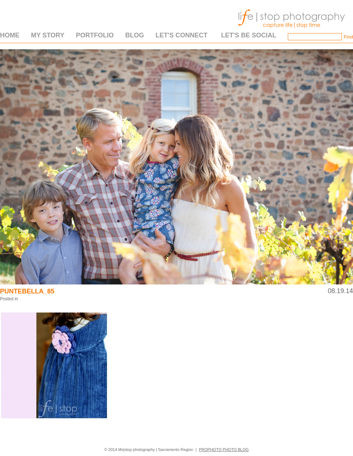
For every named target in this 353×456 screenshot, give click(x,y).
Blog (134, 35)
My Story (47, 35)
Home (9, 35)
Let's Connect (181, 35)
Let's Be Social (248, 35)
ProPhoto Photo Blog (224, 449)
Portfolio (95, 35)
